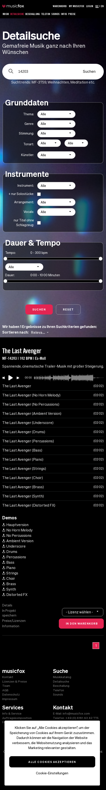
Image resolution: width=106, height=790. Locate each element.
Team (6, 685)
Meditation (79, 82)
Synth (9, 589)
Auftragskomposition (17, 718)
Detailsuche (17, 14)
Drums (9, 552)
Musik (6, 14)
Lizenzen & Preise (14, 681)
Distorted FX (14, 595)
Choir (8, 578)
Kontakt (7, 677)
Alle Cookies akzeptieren (52, 761)
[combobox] (56, 114)
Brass (9, 584)
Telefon (45, 14)
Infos (64, 14)
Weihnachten (58, 82)
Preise (71, 14)
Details (7, 605)
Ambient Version (17, 541)
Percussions (14, 557)
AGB (5, 690)
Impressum (9, 699)
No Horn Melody (17, 530)
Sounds (55, 14)
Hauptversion (15, 525)
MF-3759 (38, 82)
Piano (8, 568)
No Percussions (16, 535)
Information (10, 626)
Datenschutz (11, 694)
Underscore (14, 546)
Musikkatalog (62, 677)
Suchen (89, 71)
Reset (68, 309)
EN (102, 6)
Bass (8, 562)
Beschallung (32, 14)
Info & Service (12, 713)
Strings (10, 573)
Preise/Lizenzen (14, 621)
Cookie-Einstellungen (52, 773)
